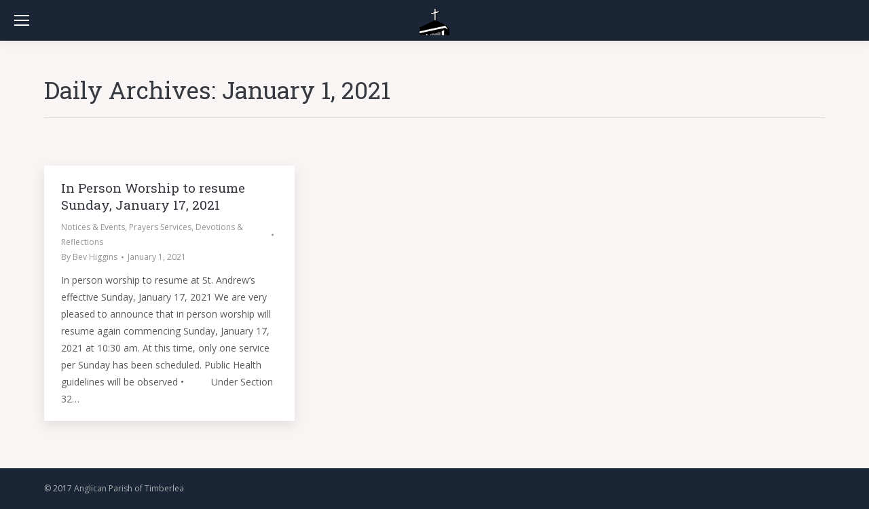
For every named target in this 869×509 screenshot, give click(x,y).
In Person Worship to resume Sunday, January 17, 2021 (153, 196)
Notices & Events (93, 227)
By (89, 257)
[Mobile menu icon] (22, 20)
